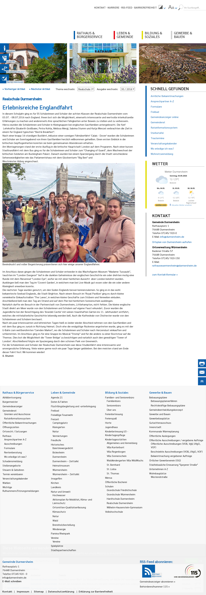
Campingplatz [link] (60, 422)
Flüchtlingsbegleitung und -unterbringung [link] (73, 406)
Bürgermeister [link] (10, 401)
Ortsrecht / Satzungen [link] (15, 431)
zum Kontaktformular (164, 274)
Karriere (113, 7)
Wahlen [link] (6, 482)
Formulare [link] (9, 448)
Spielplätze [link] (57, 545)
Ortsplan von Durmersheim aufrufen (172, 242)
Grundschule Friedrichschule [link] (122, 490)
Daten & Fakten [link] (59, 401)
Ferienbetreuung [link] (114, 414)
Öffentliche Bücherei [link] (116, 482)
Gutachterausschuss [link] (160, 422)
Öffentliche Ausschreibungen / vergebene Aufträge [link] (176, 440)
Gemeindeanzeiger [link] (12, 406)
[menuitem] (162, 7)
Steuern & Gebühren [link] (13, 469)
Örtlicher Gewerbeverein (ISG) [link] (165, 460)
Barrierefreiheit (145, 7)
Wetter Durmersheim (176, 171)
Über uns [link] (111, 409)
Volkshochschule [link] (114, 511)
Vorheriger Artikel (13, 89)
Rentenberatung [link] (13, 452)
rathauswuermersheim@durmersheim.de (174, 265)
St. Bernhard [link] (113, 464)
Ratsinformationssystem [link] (17, 418)
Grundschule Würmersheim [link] (121, 494)
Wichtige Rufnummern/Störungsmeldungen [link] (21, 488)
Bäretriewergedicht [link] (63, 448)
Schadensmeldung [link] (12, 461)
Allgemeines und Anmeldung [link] (122, 443)
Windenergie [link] (59, 529)
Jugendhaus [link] (111, 427)
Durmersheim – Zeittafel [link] (66, 461)
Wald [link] (55, 520)
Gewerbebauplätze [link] (159, 418)
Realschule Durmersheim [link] (120, 503)
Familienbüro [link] (114, 401)
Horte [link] (108, 422)
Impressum (23, 591)
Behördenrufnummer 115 (154, 586)
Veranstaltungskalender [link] (15, 478)
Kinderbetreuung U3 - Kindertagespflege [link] (116, 433)
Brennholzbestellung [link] (64, 524)
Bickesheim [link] (58, 452)
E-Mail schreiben (11, 581)
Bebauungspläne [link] (158, 397)
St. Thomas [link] (113, 473)
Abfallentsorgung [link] (12, 397)
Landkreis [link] (56, 487)
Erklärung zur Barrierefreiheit (96, 591)
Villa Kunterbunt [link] (115, 447)
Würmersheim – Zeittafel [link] (66, 474)
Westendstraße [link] (159, 476)
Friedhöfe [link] (56, 440)
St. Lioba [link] (111, 469)
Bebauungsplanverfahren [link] (164, 401)
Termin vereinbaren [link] (13, 474)
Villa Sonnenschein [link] (116, 456)
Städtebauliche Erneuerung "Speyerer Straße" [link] (173, 464)
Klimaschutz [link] (59, 511)
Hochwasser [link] (59, 495)
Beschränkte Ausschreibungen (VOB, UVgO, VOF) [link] (177, 451)
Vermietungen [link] (60, 435)
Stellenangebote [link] (12, 465)
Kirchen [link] (55, 482)
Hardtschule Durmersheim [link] (121, 498)
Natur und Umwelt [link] (61, 491)
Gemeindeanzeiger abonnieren (156, 581)
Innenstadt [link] (155, 427)
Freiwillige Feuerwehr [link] (62, 414)
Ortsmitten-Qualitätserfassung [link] (69, 507)
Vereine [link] (56, 541)
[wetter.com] (161, 205)
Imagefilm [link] (56, 478)
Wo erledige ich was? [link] (15, 456)
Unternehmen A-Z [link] (158, 469)
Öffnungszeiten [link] (11, 427)
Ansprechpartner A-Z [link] (15, 439)
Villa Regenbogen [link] (116, 451)
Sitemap (39, 591)
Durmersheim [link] (60, 456)
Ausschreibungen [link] (13, 443)
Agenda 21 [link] (57, 397)
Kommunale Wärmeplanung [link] (164, 431)
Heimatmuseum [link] (61, 465)
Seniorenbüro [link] (114, 405)
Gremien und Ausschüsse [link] (17, 414)
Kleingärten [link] (59, 427)
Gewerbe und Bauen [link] (159, 414)
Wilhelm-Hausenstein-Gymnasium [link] (124, 507)
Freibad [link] (55, 410)
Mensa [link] (108, 477)
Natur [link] (56, 431)
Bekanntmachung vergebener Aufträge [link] (171, 456)
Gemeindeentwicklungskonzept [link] (166, 409)
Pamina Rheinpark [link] (60, 533)
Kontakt (100, 7)
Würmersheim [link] (60, 469)
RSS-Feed (126, 7)
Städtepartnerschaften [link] (63, 550)
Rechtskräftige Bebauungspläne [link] (168, 405)
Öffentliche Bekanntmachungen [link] (19, 422)
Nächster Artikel (39, 89)
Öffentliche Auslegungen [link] (162, 435)
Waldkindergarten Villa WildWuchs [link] (125, 460)
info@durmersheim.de (172, 236)
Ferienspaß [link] (111, 418)
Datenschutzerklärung (61, 591)
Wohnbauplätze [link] (157, 473)
